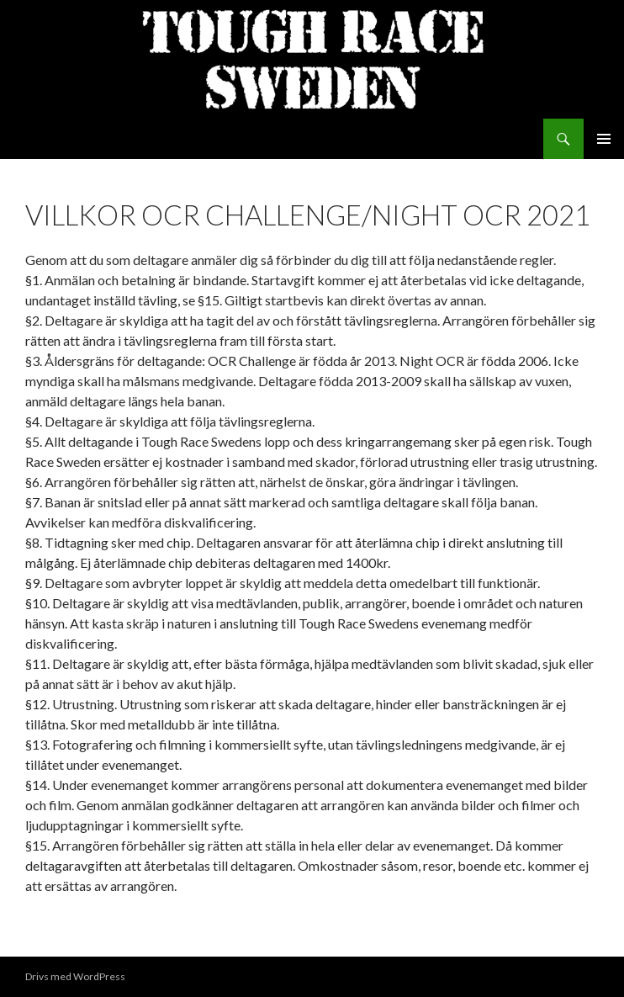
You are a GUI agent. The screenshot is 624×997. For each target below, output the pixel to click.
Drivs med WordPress (75, 976)
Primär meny (604, 139)
